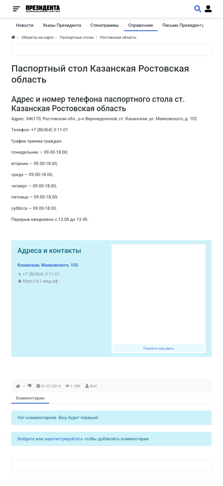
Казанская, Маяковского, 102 (47, 265)
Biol (93, 386)
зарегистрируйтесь (63, 438)
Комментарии (30, 398)
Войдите (26, 438)
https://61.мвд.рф (40, 281)
